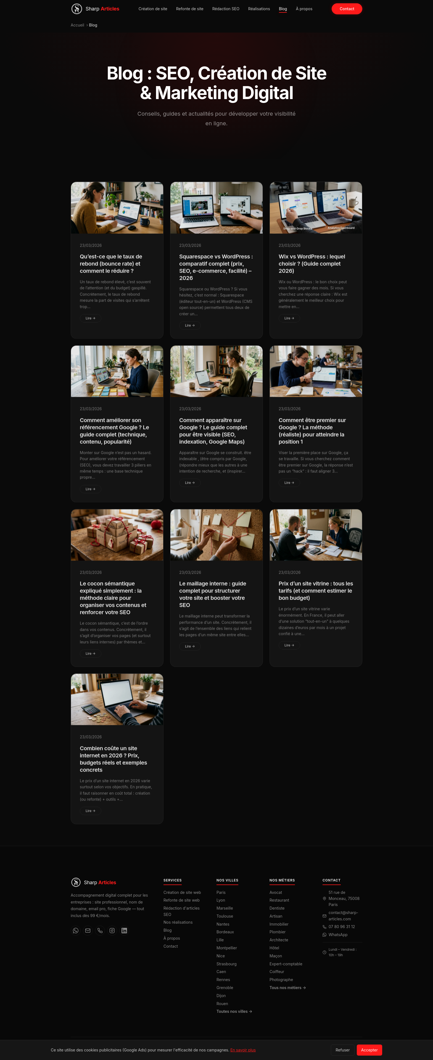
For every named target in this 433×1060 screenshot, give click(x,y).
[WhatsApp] (76, 931)
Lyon (220, 900)
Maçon (276, 955)
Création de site (153, 8)
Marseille (224, 908)
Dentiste (277, 908)
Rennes (223, 979)
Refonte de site (190, 8)
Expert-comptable (286, 963)
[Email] (88, 931)
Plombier (278, 931)
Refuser (343, 1050)
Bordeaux (225, 931)
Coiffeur (277, 971)
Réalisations (259, 8)
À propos (304, 8)
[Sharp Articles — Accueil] (95, 9)
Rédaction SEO (225, 8)
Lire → (91, 322)
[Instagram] (112, 931)
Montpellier (226, 947)
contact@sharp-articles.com (343, 915)
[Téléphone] (100, 931)
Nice (220, 955)
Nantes (222, 924)
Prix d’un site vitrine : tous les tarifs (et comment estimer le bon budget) (316, 594)
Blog (283, 8)
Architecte (279, 939)
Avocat (276, 892)
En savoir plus (243, 1050)
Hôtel (274, 947)
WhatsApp (338, 934)
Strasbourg (226, 963)
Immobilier (279, 924)
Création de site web (182, 892)
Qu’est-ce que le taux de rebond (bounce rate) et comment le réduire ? (111, 267)
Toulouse (224, 916)
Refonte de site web (181, 900)
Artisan (276, 916)
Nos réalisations (178, 922)
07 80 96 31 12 (342, 926)
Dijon (221, 995)
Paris (221, 892)
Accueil (77, 25)
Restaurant (279, 900)
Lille (220, 939)
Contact (347, 8)
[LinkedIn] (124, 931)
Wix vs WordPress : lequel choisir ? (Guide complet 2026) (312, 267)
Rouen (222, 1003)
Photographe (281, 979)
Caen (221, 971)
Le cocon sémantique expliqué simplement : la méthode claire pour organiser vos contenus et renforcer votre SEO (113, 602)
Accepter (369, 1050)
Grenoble (224, 987)
